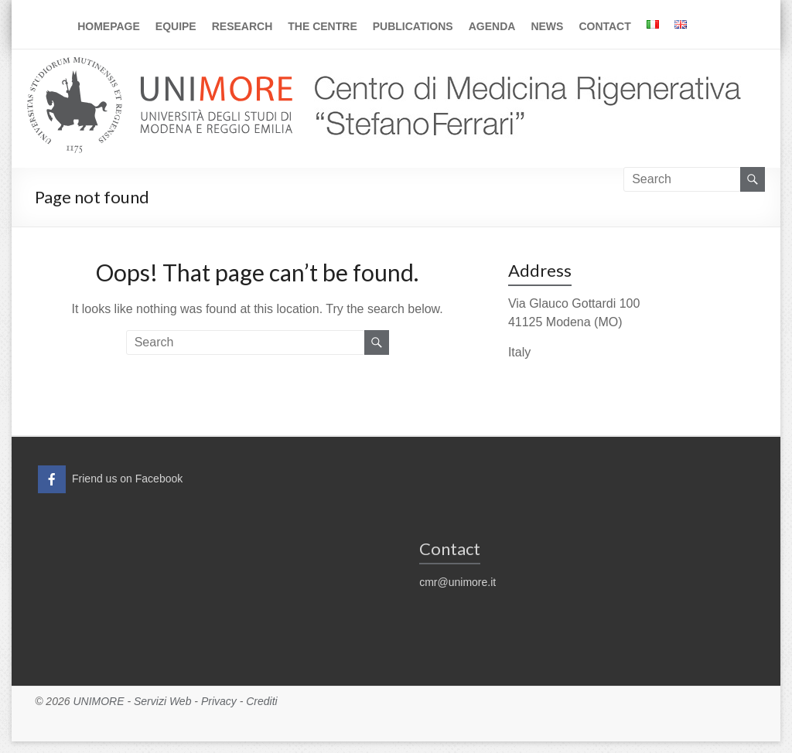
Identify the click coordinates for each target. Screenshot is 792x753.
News (547, 26)
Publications (413, 26)
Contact (604, 26)
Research (242, 26)
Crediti (261, 701)
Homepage (108, 26)
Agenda (492, 26)
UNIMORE (98, 701)
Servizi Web (162, 701)
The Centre (322, 26)
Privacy (219, 701)
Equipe (175, 26)
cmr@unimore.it (457, 582)
